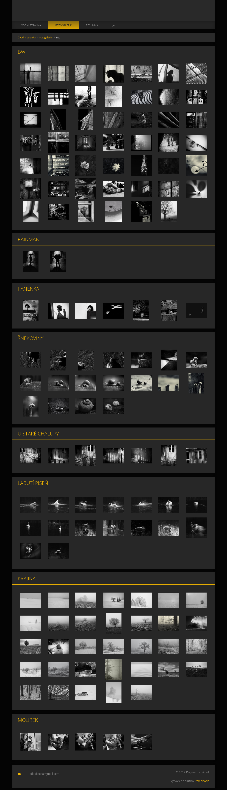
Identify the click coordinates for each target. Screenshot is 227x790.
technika (92, 27)
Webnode (202, 783)
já (113, 27)
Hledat (205, 10)
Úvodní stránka (30, 27)
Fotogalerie (63, 27)
